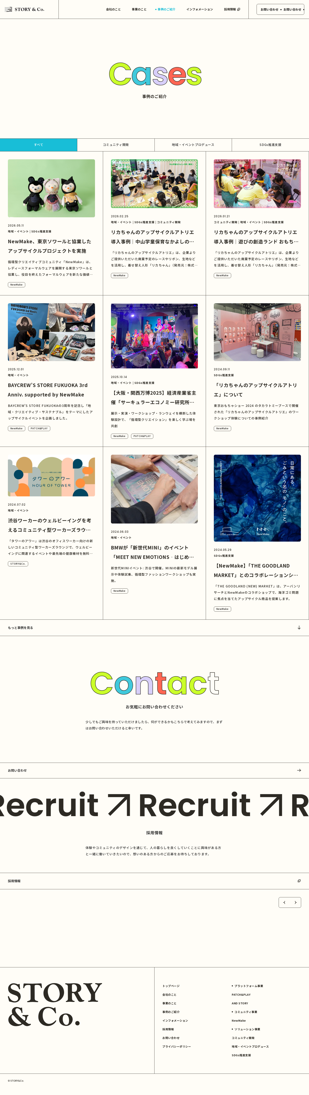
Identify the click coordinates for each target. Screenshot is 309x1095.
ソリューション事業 (246, 1036)
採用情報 (229, 9)
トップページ (171, 993)
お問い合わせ (154, 770)
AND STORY (240, 1010)
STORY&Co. (18, 563)
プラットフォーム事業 (247, 993)
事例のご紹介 (163, 9)
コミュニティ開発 (116, 144)
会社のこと (110, 9)
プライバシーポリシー (176, 1053)
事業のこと (136, 9)
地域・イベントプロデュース (193, 144)
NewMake (16, 284)
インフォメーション (196, 9)
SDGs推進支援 (270, 144)
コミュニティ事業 (244, 1019)
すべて (38, 144)
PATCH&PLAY (39, 428)
